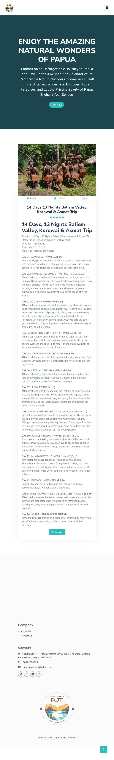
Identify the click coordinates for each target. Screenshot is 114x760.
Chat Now (56, 104)
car (43, 374)
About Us (26, 631)
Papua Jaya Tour (48, 737)
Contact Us (26, 635)
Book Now (57, 532)
